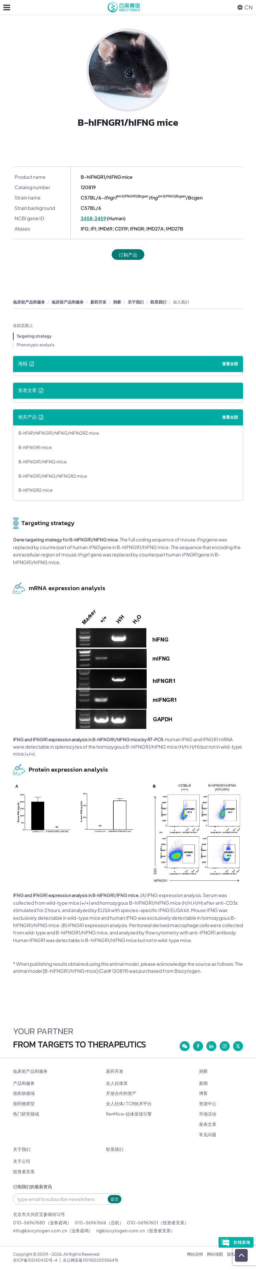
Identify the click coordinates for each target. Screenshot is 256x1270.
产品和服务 (24, 1083)
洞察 (117, 302)
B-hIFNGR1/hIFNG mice (42, 461)
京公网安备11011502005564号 (90, 1260)
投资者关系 (24, 1171)
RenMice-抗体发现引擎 (129, 1114)
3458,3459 (93, 218)
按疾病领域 (24, 1093)
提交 (115, 1199)
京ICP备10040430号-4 (35, 1260)
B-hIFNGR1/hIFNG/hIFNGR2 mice (52, 476)
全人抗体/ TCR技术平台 (129, 1103)
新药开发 (98, 302)
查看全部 (230, 363)
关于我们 (136, 302)
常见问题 (207, 1134)
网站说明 (195, 1254)
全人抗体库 (117, 1083)
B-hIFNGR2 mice (35, 490)
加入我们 (181, 302)
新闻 (203, 1083)
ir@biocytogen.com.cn (120, 1230)
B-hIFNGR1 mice (35, 447)
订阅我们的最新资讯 (32, 1187)
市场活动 (207, 1114)
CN (245, 7)
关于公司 (21, 1161)
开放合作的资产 (121, 1093)
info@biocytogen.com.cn (40, 1230)
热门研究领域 (26, 1114)
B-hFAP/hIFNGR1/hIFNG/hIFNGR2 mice (58, 433)
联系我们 (158, 302)
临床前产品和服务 (29, 302)
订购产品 (128, 255)
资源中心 (207, 1103)
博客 (203, 1093)
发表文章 (207, 1124)
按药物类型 (24, 1103)
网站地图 (215, 1254)
